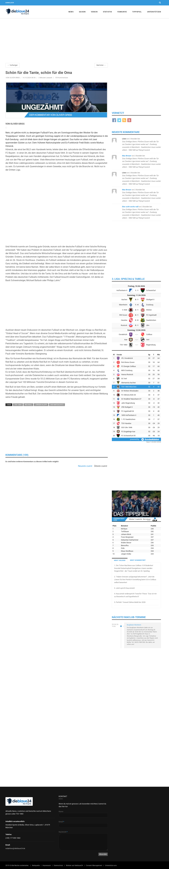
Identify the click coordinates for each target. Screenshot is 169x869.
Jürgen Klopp (41, 405)
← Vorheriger (13, 65)
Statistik (107, 12)
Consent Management (94, 865)
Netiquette (36, 865)
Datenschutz (58, 865)
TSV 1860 (18, 405)
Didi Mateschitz (57, 405)
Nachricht (63, 832)
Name (61, 811)
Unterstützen (154, 12)
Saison (82, 12)
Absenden (103, 854)
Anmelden (9, 2)
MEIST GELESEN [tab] (119, 560)
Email (61, 822)
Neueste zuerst (85, 466)
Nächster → (101, 65)
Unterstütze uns (111, 865)
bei (141, 144)
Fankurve (122, 12)
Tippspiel (137, 12)
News (71, 12)
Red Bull (28, 405)
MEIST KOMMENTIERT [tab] (138, 560)
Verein (94, 12)
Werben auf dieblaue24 (74, 865)
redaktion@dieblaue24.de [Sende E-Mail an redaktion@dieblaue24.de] (15, 848)
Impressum (47, 865)
